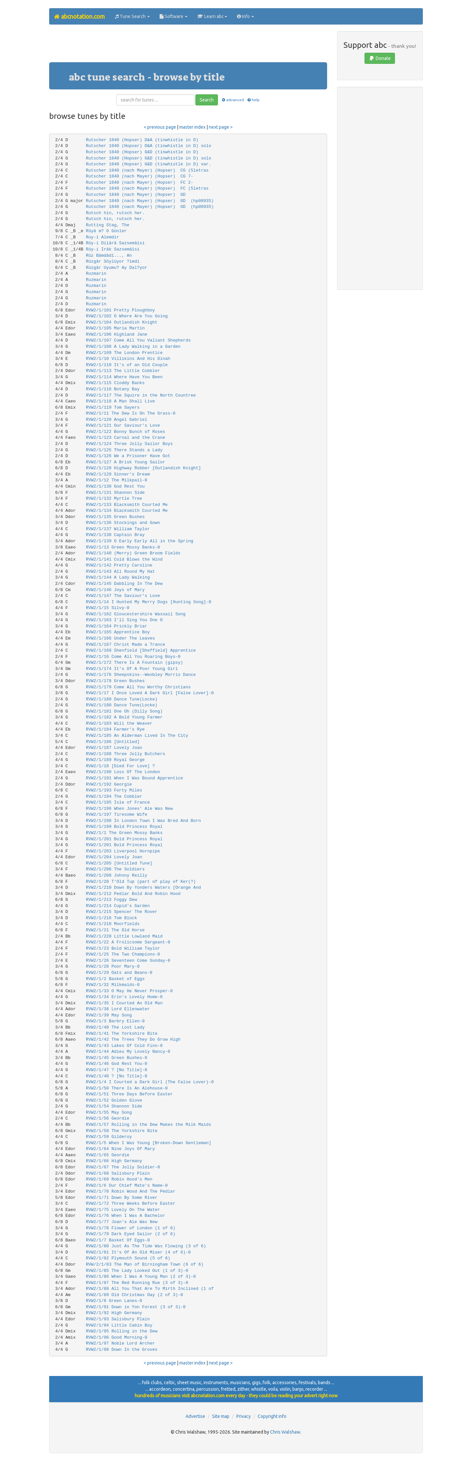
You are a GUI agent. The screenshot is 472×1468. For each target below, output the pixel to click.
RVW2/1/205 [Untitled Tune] (119, 863)
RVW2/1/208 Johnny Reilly (116, 875)
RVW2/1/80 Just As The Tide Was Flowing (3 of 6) (146, 1246)
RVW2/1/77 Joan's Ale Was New (121, 1221)
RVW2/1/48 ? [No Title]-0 (116, 1076)
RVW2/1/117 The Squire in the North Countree (141, 395)
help (253, 100)
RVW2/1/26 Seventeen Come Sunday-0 (128, 960)
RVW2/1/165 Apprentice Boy (118, 632)
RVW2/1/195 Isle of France (118, 802)
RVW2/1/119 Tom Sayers (113, 407)
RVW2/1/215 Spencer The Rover (121, 911)
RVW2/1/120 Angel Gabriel (116, 419)
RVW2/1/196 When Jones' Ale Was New (129, 808)
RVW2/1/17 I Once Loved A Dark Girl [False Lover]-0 (150, 693)
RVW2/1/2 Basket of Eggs (115, 978)
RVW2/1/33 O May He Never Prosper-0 (129, 991)
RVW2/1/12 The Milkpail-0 (116, 480)
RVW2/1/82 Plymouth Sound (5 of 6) (128, 1258)
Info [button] (245, 16)
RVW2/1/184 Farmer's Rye (115, 729)
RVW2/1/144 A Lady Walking (118, 577)
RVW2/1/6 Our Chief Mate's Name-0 (127, 1185)
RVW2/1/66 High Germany (114, 1161)
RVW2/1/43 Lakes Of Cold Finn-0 (124, 1045)
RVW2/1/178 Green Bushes (115, 680)
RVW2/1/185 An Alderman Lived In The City (137, 735)
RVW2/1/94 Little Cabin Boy (119, 1325)
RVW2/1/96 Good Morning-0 (116, 1337)
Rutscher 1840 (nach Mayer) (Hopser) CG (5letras (147, 170)
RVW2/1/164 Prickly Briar (116, 626)
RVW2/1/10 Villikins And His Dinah (128, 358)
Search (207, 99)
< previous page (160, 127)
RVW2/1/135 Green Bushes (115, 516)
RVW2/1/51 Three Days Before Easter (129, 1094)
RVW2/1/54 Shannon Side (114, 1106)
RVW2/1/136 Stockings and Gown (123, 522)
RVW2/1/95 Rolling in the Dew (121, 1331)
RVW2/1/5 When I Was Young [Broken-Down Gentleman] (148, 1143)
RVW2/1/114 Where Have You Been (124, 377)
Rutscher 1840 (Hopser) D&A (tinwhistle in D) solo (148, 145)
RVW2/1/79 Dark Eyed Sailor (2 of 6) (130, 1234)
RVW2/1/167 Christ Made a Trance (125, 644)
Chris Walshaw (285, 1432)
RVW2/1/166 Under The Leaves (120, 638)
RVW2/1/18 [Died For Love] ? (120, 766)
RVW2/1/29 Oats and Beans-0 (119, 972)
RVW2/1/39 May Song (109, 1015)
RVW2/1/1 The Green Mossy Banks (124, 832)
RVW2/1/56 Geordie (107, 1118)
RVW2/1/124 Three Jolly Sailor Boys (129, 443)
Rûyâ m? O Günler (106, 231)
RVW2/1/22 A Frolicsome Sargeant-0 (128, 942)
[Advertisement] (188, 46)
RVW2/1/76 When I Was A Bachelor (125, 1215)
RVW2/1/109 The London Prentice (124, 352)
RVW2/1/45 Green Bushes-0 (116, 1057)
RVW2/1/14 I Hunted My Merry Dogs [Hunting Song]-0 (148, 602)
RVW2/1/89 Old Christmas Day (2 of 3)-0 (134, 1294)
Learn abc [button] (212, 16)
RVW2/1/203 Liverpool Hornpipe (123, 851)
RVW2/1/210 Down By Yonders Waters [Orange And (143, 887)
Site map (220, 1416)
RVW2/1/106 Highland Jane (116, 334)
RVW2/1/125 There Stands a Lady (124, 450)
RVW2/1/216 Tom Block (111, 918)
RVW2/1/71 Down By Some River (121, 1197)
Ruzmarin (96, 273)
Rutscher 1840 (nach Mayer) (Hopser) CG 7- (139, 176)
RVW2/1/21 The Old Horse (115, 930)
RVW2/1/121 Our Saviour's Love (123, 425)
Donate (380, 58)
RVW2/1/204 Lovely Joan (114, 857)
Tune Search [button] (132, 16)
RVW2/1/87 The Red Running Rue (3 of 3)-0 (137, 1282)
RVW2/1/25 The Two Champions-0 (123, 954)
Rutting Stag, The (107, 225)
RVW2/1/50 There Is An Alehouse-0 (127, 1088)
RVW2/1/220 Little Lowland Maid (124, 936)
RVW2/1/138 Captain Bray (115, 534)
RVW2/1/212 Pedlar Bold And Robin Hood (133, 893)
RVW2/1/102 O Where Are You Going (127, 316)
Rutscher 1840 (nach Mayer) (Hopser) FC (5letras (147, 188)
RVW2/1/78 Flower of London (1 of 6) (130, 1228)
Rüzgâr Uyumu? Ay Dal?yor (116, 267)
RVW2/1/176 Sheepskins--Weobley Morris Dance (141, 674)
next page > (221, 127)
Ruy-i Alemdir (102, 237)
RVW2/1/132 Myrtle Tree (114, 498)
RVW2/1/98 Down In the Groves (121, 1349)
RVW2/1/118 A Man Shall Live (120, 401)
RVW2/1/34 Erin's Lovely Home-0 (124, 996)
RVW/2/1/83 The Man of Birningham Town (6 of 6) (145, 1264)
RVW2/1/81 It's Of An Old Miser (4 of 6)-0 (138, 1252)
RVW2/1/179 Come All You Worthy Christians (138, 687)
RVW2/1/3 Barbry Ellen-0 (115, 1021)
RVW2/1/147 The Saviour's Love (123, 595)
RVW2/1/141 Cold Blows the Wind (124, 559)
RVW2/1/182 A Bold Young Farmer (124, 717)
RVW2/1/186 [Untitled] (113, 741)
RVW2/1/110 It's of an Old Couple (127, 364)
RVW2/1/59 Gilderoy (109, 1136)
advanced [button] (232, 100)
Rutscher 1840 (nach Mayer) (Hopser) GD (136, 194)
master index (192, 127)
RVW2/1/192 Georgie (109, 784)
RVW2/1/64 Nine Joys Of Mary (120, 1148)
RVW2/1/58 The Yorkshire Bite (121, 1130)
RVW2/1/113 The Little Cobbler (123, 370)
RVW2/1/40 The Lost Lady (115, 1027)
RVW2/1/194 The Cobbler (114, 796)
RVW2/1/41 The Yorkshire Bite (121, 1033)
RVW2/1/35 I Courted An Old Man (124, 1003)
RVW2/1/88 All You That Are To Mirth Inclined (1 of (150, 1288)
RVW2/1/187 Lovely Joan (114, 747)
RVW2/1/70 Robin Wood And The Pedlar (130, 1191)
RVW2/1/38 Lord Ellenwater (118, 1009)
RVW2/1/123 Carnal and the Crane (125, 437)
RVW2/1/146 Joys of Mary (115, 589)
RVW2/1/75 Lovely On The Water (123, 1209)
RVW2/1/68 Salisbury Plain (118, 1173)
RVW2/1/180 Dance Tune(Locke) (121, 699)
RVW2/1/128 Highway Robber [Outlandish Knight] (143, 468)
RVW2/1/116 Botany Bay (113, 389)
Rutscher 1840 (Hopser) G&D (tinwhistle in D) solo (148, 158)
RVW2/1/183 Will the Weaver (119, 723)
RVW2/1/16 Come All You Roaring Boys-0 (133, 656)
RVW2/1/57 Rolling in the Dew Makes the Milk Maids (148, 1124)
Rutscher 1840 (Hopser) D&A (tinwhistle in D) (142, 140)
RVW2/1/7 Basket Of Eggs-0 (118, 1240)
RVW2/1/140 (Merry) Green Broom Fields (133, 553)
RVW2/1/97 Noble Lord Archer (120, 1343)
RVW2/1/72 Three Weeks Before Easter (130, 1203)
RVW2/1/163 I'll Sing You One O (124, 620)
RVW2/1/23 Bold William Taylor (123, 948)
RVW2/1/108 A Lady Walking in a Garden (133, 346)
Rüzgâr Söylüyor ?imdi (113, 261)
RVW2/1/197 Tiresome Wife (116, 814)
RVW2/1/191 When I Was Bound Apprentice (134, 778)
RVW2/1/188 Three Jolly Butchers (125, 754)
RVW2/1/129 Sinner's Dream (118, 474)
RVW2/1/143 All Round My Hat (120, 571)
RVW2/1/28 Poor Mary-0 (113, 966)
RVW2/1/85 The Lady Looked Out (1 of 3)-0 (137, 1270)
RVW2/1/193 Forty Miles (114, 790)
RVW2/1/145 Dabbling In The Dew (124, 583)
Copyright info (272, 1416)
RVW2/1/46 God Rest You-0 (116, 1063)
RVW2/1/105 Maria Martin (115, 328)
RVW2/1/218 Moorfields (113, 923)
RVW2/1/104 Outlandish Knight (121, 322)
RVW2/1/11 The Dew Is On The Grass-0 (130, 413)
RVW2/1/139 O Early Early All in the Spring (139, 541)
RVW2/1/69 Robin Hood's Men (119, 1179)
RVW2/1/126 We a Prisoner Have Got (128, 456)
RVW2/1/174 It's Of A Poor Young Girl (132, 668)
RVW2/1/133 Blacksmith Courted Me (127, 504)
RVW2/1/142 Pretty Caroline (119, 565)
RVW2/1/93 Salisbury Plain (118, 1319)
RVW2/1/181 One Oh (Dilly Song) (124, 711)
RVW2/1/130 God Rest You (115, 486)
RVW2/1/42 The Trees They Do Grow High (133, 1039)
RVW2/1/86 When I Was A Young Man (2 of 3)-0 (141, 1276)
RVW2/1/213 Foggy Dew (111, 899)
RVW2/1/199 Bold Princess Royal (124, 826)
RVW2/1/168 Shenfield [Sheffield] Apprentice (141, 650)
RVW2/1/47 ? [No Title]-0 (116, 1070)
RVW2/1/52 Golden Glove (114, 1100)
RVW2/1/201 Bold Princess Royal (124, 839)
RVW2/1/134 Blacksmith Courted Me (127, 510)
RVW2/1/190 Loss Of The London (123, 772)
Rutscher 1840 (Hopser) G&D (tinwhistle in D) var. (148, 164)
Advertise (195, 1416)
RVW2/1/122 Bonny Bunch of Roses (125, 431)
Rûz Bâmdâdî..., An (109, 255)
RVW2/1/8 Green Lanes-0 (114, 1300)
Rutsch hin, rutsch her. (115, 213)
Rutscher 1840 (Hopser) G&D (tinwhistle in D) (142, 152)
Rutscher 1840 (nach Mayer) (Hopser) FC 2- (139, 182)
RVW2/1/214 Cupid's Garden (118, 905)
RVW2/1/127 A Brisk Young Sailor (125, 462)
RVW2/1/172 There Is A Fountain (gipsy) (134, 662)
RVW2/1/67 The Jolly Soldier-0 (123, 1167)
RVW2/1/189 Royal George (115, 759)
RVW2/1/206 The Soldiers (115, 869)
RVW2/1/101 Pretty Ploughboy (120, 310)
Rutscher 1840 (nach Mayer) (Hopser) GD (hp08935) (150, 200)
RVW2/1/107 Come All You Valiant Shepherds (138, 340)
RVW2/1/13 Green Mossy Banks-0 (123, 547)
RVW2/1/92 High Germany (114, 1312)
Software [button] (173, 16)
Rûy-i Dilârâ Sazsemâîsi (115, 243)
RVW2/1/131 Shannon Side (115, 492)
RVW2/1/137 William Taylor (118, 529)
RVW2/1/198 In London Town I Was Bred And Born (143, 820)
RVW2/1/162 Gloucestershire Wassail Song (136, 614)
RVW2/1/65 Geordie (107, 1155)
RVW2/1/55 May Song (109, 1112)
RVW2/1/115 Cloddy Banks (115, 383)
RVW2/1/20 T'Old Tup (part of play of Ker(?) (141, 881)
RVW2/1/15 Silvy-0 (107, 607)
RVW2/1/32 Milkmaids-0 (113, 984)
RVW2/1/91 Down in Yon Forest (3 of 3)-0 (136, 1307)
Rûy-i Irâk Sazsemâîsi (113, 249)
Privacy (243, 1416)
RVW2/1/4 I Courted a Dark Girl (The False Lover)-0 (150, 1082)
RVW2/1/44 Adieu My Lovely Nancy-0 (128, 1051)
